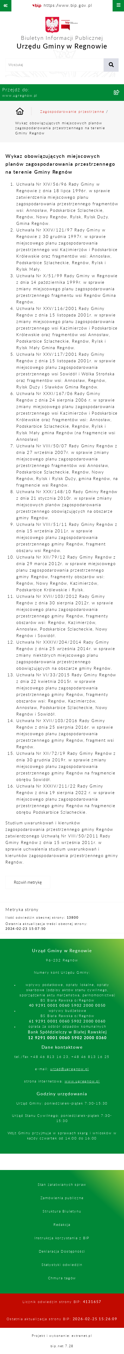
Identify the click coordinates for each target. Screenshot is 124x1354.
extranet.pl (82, 1335)
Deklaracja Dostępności (62, 1251)
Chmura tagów (62, 1278)
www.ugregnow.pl (82, 1081)
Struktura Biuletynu (62, 1211)
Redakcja (62, 1224)
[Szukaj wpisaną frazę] (111, 65)
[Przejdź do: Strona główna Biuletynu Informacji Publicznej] (26, 112)
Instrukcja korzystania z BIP (62, 1238)
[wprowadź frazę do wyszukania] (54, 65)
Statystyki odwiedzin (62, 1264)
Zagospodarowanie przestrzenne (72, 111)
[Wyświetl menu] (118, 5)
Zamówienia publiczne (62, 1198)
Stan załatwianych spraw (62, 1184)
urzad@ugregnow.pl (69, 1069)
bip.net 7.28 (62, 1346)
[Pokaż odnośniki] (5, 5)
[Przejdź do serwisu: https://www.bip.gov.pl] (62, 5)
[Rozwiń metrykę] (27, 882)
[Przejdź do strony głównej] (62, 35)
